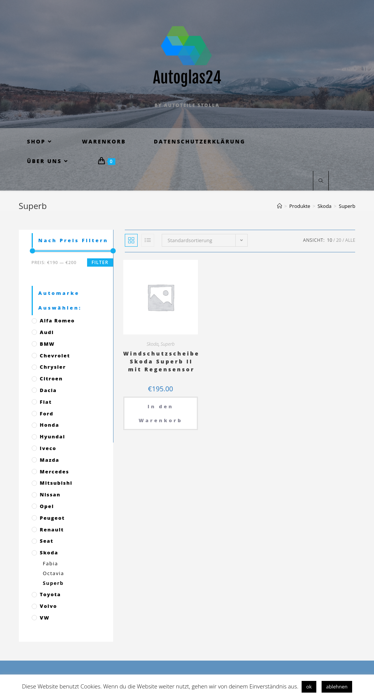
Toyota (50, 594)
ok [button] (309, 686)
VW (45, 617)
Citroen (51, 378)
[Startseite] (279, 206)
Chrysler (53, 366)
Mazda (50, 459)
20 (338, 240)
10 (329, 240)
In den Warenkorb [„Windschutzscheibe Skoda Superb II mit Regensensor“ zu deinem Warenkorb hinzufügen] (160, 413)
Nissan (50, 494)
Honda (49, 424)
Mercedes (54, 471)
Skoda (153, 344)
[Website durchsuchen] (321, 181)
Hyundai (52, 436)
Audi (47, 332)
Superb (168, 344)
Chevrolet (55, 355)
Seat (47, 540)
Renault (52, 529)
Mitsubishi (56, 482)
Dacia (48, 390)
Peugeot (52, 517)
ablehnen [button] (337, 686)
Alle (350, 240)
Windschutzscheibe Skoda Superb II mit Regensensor (161, 361)
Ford (47, 413)
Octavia (53, 573)
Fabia (50, 563)
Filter (100, 262)
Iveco (48, 448)
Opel (47, 506)
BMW (47, 343)
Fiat (46, 401)
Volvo (48, 606)
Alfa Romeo (57, 320)
